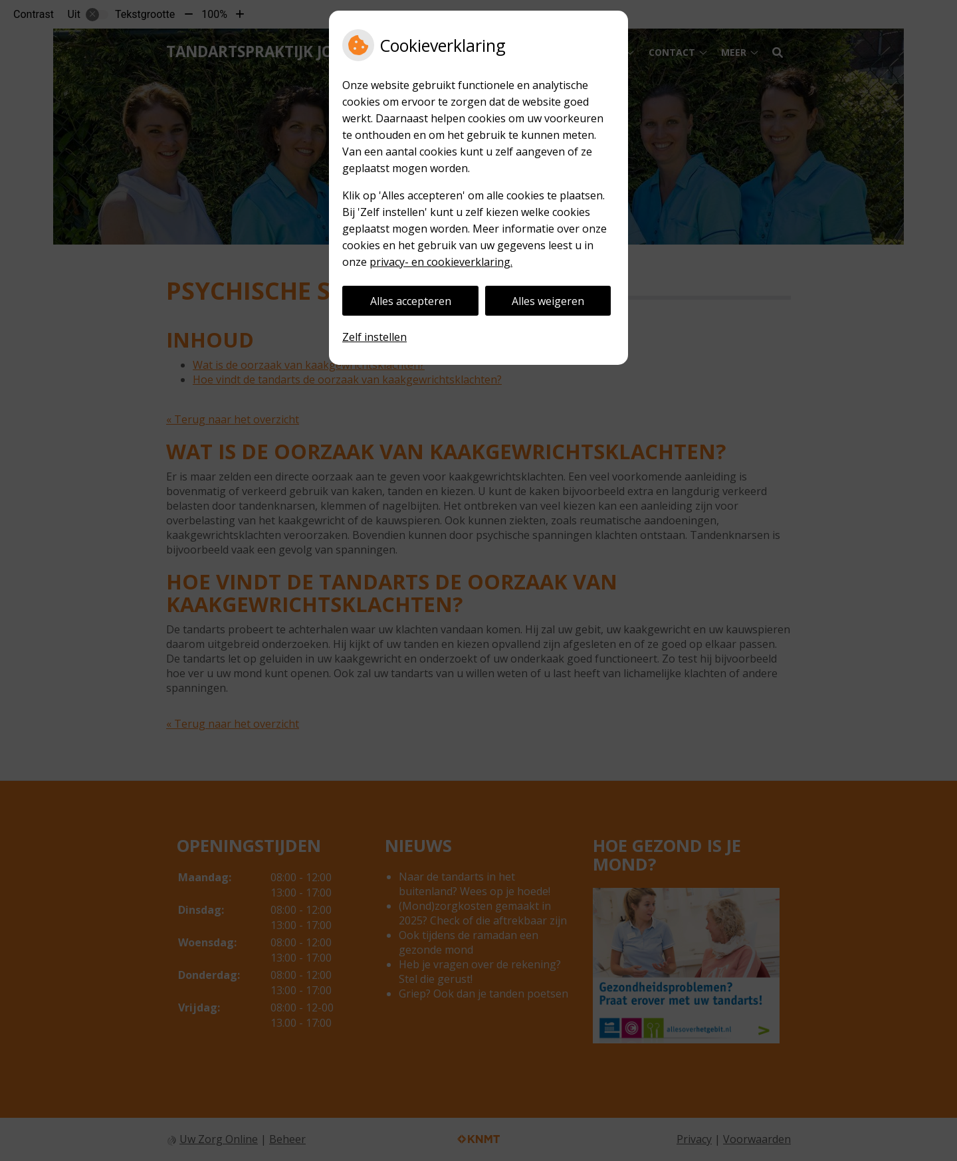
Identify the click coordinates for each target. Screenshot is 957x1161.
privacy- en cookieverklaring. (441, 262)
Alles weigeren (548, 301)
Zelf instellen (374, 337)
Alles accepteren (410, 301)
